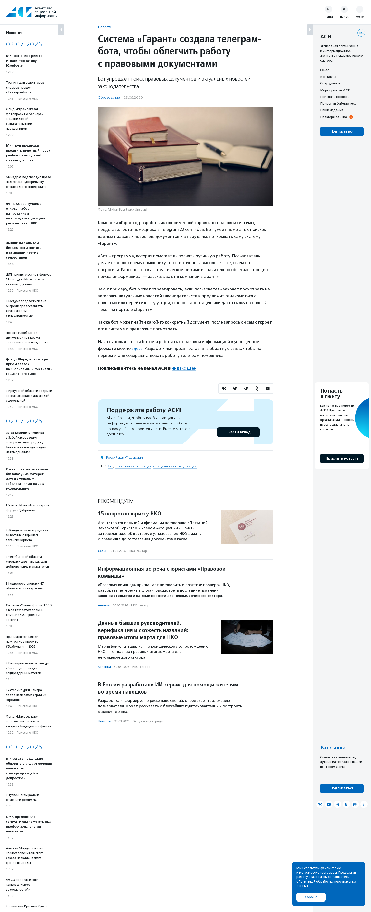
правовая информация (133, 466)
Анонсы (104, 605)
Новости (105, 27)
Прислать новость (334, 97)
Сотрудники (330, 83)
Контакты (328, 77)
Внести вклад (238, 431)
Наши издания (331, 110)
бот (110, 466)
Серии (102, 550)
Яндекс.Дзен (184, 367)
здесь (137, 348)
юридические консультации (175, 466)
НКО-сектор (138, 550)
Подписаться (342, 131)
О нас (324, 70)
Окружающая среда (148, 720)
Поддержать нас (333, 117)
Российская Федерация (125, 457)
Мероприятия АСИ (335, 90)
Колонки (104, 666)
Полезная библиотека (338, 103)
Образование (109, 97)
